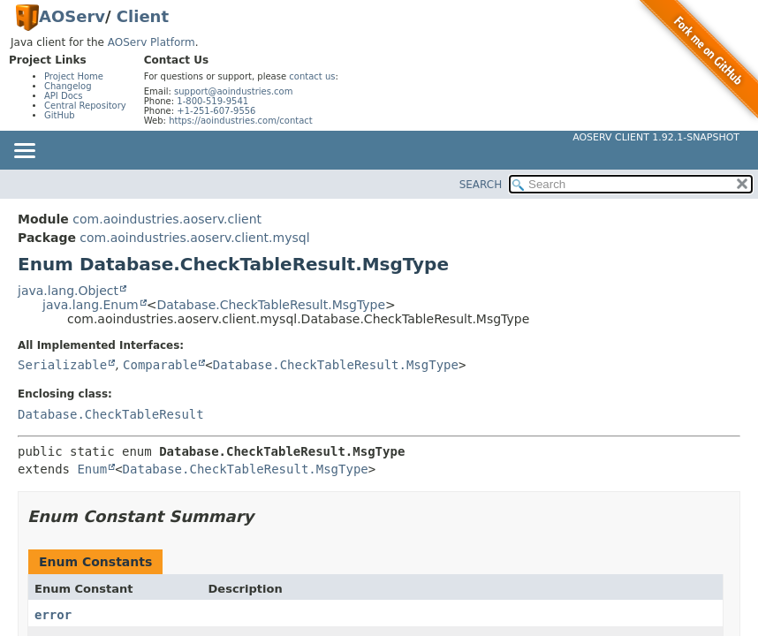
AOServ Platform (151, 42)
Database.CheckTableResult (111, 414)
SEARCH (481, 184)
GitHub (59, 115)
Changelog (68, 86)
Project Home (73, 76)
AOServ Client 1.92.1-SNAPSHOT (655, 137)
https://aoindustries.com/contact (241, 120)
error (53, 615)
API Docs (63, 96)
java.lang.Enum (90, 305)
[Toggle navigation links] (24, 152)
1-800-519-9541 (212, 101)
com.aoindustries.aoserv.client (167, 219)
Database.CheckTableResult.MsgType (270, 305)
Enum (92, 469)
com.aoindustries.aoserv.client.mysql (194, 238)
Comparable (160, 365)
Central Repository (85, 105)
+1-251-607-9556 (216, 111)
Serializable (62, 365)
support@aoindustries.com (233, 91)
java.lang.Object (68, 291)
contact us (312, 76)
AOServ (72, 16)
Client (143, 16)
